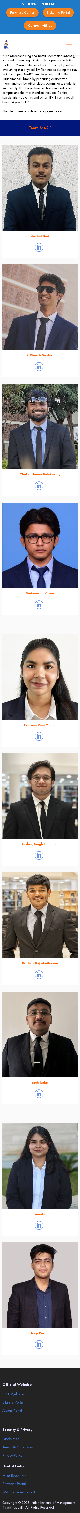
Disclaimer (10, 1439)
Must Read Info (14, 1475)
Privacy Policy (12, 1455)
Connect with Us (40, 25)
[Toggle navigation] (69, 45)
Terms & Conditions (17, 1447)
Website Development (18, 1492)
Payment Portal (14, 1483)
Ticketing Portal (58, 12)
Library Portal (13, 1402)
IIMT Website (13, 1394)
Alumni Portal (12, 1410)
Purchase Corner (22, 12)
